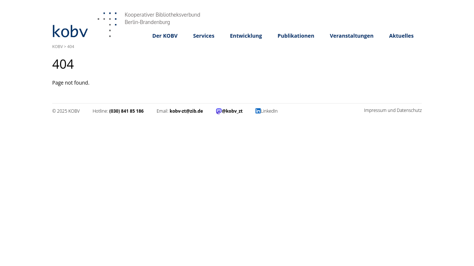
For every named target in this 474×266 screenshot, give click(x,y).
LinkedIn (269, 111)
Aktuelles (401, 35)
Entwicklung (246, 35)
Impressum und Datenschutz (393, 110)
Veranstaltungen (352, 35)
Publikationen (296, 35)
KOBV (57, 46)
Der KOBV (164, 35)
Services (203, 35)
